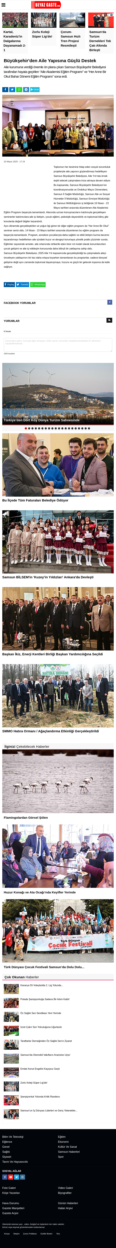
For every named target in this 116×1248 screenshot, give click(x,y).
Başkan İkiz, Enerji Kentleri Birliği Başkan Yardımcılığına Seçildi (52, 654)
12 (62, 428)
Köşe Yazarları (11, 1192)
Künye (7, 1234)
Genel (6, 1146)
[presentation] (109, 302)
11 (59, 428)
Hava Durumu (10, 1203)
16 (76, 428)
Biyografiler (65, 1192)
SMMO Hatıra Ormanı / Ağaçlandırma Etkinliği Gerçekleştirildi (50, 731)
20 (89, 428)
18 (82, 428)
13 (66, 428)
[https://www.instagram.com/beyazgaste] (22, 1177)
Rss (58, 1234)
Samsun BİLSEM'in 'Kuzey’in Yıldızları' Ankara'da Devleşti (47, 577)
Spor (61, 1156)
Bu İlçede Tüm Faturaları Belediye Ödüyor (35, 500)
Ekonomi (63, 1141)
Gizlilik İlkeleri (46, 1234)
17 (79, 428)
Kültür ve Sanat (67, 1146)
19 (86, 428)
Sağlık (6, 1151)
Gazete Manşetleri (13, 1208)
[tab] (109, 303)
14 (69, 428)
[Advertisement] (26, 184)
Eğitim (62, 1136)
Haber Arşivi (65, 1208)
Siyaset (6, 1156)
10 (56, 428)
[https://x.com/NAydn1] (16, 1177)
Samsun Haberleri (69, 1151)
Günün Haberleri (68, 1203)
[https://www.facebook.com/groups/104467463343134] (4, 1177)
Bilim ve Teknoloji (12, 1136)
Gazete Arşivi (10, 1213)
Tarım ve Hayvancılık (15, 1161)
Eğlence (7, 1141)
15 (72, 428)
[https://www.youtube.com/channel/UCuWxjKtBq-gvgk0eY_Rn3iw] (10, 1177)
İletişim (16, 1234)
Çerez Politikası (30, 1234)
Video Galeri (65, 1187)
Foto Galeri (9, 1187)
